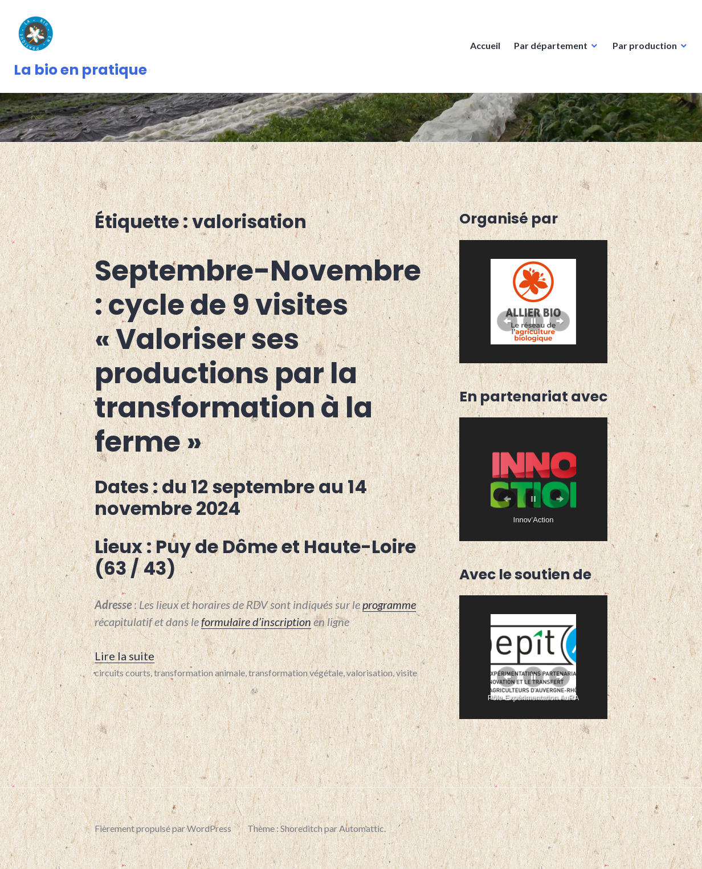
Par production (641, 48)
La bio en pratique (83, 73)
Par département (547, 48)
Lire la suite (124, 656)
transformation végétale (295, 672)
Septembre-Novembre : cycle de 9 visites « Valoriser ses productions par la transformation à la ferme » (258, 356)
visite (406, 672)
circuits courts (122, 672)
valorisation (369, 672)
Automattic (361, 828)
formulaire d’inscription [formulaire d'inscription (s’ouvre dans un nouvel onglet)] (256, 621)
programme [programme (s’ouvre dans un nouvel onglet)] (389, 604)
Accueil (482, 48)
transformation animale (199, 672)
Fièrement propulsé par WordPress (163, 828)
